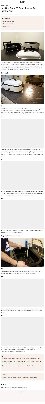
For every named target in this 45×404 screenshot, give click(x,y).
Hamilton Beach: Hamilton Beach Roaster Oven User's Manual (14, 387)
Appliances (8, 5)
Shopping (3, 5)
